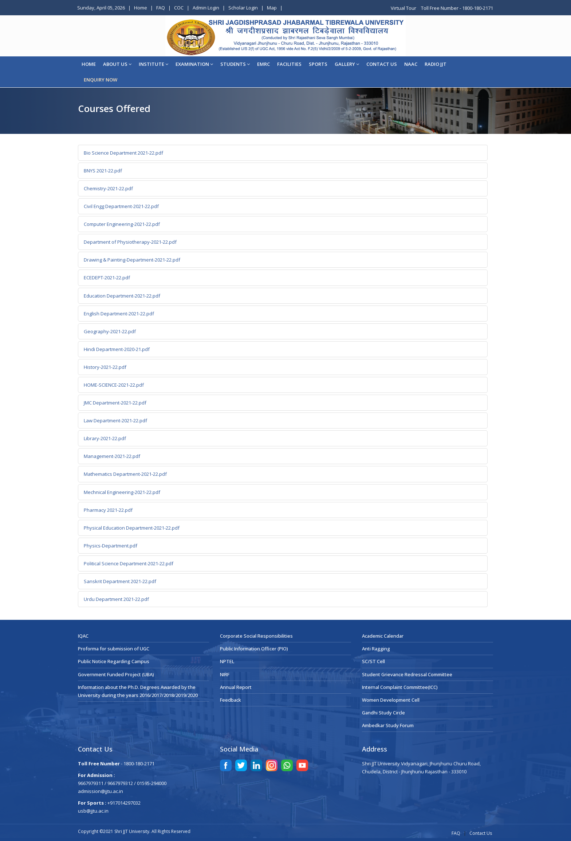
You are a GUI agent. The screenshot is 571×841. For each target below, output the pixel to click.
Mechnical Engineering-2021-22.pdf (122, 492)
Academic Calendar (382, 636)
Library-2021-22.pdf (105, 438)
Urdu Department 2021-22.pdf (116, 599)
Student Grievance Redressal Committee (407, 674)
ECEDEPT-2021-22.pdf (107, 277)
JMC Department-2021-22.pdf (115, 402)
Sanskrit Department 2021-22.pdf (120, 581)
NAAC (410, 64)
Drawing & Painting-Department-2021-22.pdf (132, 259)
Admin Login (206, 7)
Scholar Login (243, 7)
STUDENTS (235, 64)
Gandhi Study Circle (383, 712)
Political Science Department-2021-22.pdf (128, 563)
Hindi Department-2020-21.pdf (117, 349)
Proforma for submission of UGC (113, 648)
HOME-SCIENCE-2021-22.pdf (114, 385)
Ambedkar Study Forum (388, 725)
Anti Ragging (376, 648)
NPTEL (227, 661)
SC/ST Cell (373, 661)
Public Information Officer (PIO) (254, 648)
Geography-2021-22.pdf (110, 331)
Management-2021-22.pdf (112, 456)
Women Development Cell (391, 700)
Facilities (289, 64)
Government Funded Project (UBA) (116, 674)
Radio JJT (435, 64)
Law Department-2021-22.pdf (115, 420)
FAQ (160, 7)
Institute (153, 64)
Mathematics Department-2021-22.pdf (125, 474)
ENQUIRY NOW (100, 79)
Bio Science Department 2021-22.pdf (123, 153)
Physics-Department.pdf (110, 545)
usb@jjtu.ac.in (93, 811)
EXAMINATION (194, 64)
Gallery (347, 64)
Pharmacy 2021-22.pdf (108, 510)
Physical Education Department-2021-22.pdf (132, 528)
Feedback (230, 700)
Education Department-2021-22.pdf (122, 295)
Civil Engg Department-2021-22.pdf (121, 206)
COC (179, 7)
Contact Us (480, 833)
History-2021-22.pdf (105, 367)
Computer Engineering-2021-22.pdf (122, 224)
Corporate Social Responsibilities (256, 636)
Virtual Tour (404, 8)
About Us (117, 64)
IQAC (83, 636)
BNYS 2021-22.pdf (103, 170)
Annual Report (236, 687)
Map (272, 7)
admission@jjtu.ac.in (100, 791)
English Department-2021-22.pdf (119, 313)
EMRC (263, 64)
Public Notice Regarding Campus (113, 661)
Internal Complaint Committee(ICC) (400, 687)
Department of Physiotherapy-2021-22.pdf (130, 242)
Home (140, 7)
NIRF (224, 674)
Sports (318, 64)
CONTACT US (381, 64)
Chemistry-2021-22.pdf (108, 188)
